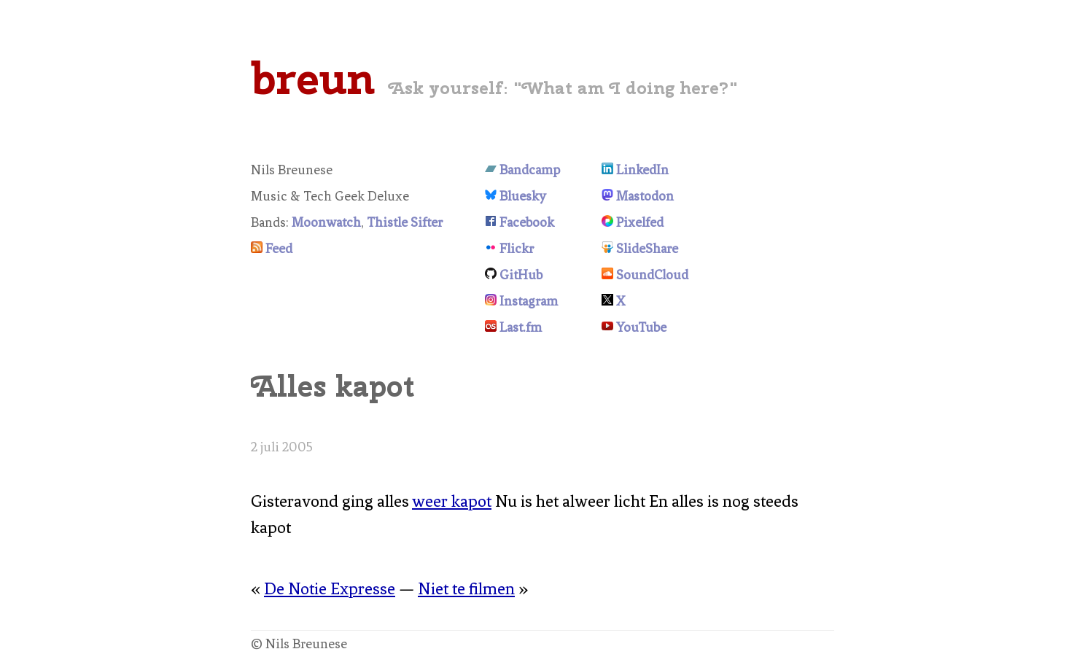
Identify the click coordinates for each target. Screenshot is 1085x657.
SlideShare (647, 249)
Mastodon (645, 196)
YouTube (641, 327)
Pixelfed (640, 222)
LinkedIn (642, 170)
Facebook (526, 222)
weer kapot (451, 501)
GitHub (520, 275)
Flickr (516, 249)
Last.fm (520, 327)
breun (313, 78)
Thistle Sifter (405, 222)
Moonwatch (326, 222)
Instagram (528, 301)
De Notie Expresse (329, 589)
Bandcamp (529, 170)
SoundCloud (652, 275)
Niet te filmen (466, 589)
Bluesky (522, 196)
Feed (278, 249)
